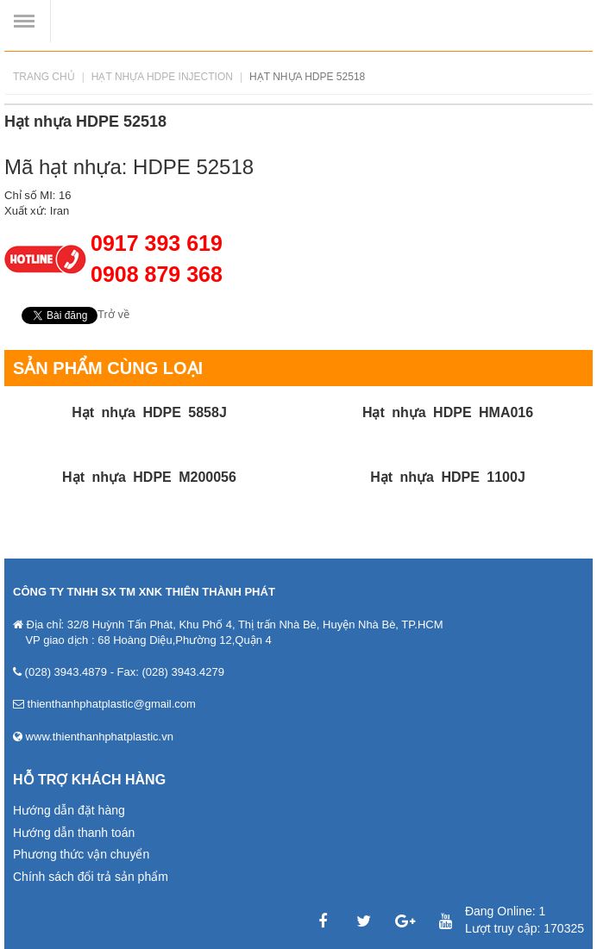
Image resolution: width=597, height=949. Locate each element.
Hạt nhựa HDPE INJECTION (162, 77)
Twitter (364, 921)
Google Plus (404, 921)
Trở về (113, 314)
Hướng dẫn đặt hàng (69, 810)
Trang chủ (44, 77)
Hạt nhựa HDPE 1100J (447, 477)
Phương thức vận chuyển (81, 854)
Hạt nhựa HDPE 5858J (149, 412)
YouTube (446, 921)
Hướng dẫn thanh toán (74, 833)
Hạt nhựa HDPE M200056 (149, 477)
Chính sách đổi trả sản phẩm (90, 876)
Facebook (322, 921)
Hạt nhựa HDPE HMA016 (447, 412)
